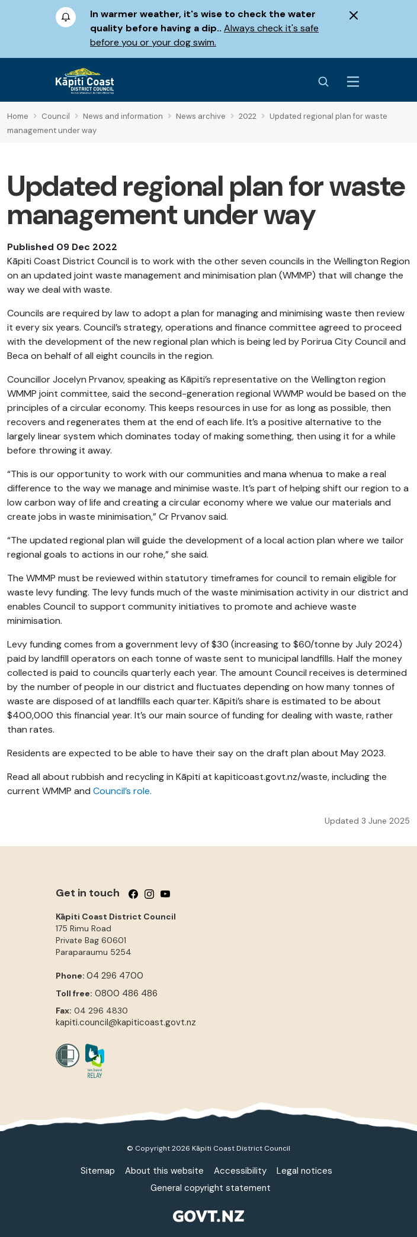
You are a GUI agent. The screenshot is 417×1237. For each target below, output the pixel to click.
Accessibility (240, 1171)
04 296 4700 (114, 976)
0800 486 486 (126, 993)
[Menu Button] (353, 82)
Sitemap (98, 1171)
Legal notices (304, 1171)
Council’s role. (122, 791)
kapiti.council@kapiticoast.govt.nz (126, 1022)
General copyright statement (210, 1188)
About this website (164, 1171)
